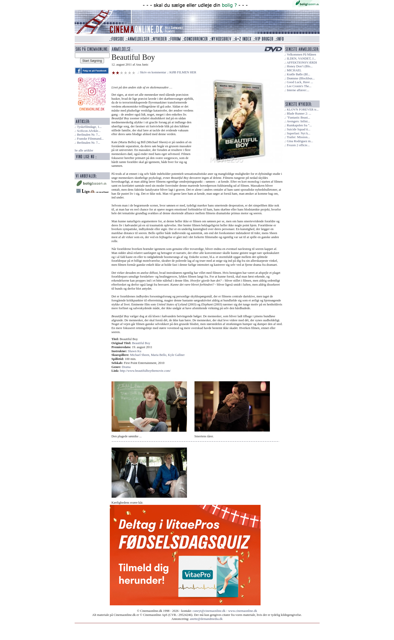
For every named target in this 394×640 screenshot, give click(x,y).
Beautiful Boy (141, 343)
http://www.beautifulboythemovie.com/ (145, 370)
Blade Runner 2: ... (299, 113)
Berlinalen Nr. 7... (88, 134)
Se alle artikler (84, 150)
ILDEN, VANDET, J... (301, 58)
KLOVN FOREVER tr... (302, 109)
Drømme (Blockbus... (301, 78)
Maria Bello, (159, 355)
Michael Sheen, (140, 355)
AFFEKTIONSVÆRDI (302, 62)
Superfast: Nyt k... (298, 133)
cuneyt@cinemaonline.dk (209, 611)
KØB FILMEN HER (182, 72)
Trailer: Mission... (298, 137)
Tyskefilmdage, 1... (89, 127)
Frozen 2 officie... (298, 145)
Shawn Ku (134, 351)
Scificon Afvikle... (89, 131)
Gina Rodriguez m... (300, 141)
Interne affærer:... (298, 90)
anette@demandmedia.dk (206, 619)
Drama (126, 367)
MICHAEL (294, 70)
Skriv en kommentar (153, 72)
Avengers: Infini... (298, 121)
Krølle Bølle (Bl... (298, 74)
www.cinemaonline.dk (242, 611)
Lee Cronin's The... (299, 86)
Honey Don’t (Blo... (300, 66)
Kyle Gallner (176, 355)
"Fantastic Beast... (298, 117)
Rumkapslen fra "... (299, 125)
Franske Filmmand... (90, 138)
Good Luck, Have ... (300, 82)
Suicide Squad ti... (298, 129)
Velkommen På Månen (301, 54)
